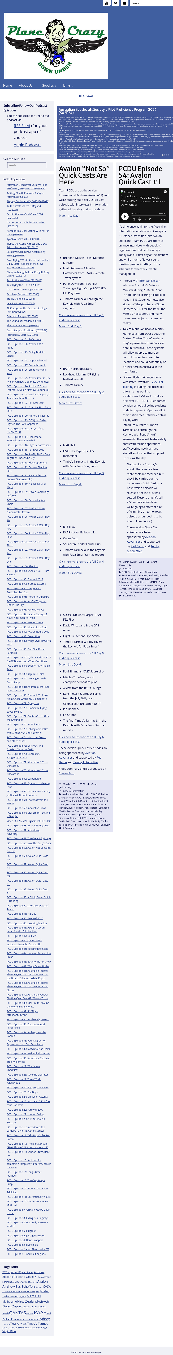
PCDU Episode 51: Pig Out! (21, 913)
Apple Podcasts (27, 144)
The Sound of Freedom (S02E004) (25, 321)
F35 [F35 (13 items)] (37, 1291)
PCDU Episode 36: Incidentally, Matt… (28, 1019)
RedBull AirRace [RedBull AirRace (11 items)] (24, 1319)
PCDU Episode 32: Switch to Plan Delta (28, 1049)
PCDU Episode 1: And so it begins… (26, 1254)
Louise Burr (73, 811)
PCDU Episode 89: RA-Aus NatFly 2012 (28, 631)
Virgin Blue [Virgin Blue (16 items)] (9, 1331)
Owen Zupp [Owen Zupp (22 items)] (11, 1306)
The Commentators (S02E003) (23, 325)
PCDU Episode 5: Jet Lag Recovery (25, 1235)
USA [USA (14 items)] (4, 1327)
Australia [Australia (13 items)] (25, 1281)
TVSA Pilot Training (78, 824)
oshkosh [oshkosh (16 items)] (43, 1301)
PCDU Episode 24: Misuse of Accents (27, 1096)
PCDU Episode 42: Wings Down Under (28, 966)
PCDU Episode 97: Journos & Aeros (26, 583)
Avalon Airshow (70, 794)
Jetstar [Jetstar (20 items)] (44, 1291)
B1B (93, 794)
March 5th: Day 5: (70, 573)
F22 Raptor (95, 800)
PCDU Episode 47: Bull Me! (22, 936)
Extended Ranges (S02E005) (22, 316)
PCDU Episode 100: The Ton (22, 566)
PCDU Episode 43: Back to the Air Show (29, 961)
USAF (91, 824)
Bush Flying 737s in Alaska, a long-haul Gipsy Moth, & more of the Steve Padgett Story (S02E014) (28, 263)
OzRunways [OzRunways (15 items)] (27, 1306)
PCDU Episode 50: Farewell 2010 (25, 918)
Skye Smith (88, 821)
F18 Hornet (138, 578)
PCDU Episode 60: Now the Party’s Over (29, 843)
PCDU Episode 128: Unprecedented (27, 360)
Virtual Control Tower (155, 592)
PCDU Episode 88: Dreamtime (23, 636)
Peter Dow (131, 585)
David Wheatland (68, 800)
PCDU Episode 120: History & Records (28, 415)
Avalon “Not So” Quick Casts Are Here (84, 175)
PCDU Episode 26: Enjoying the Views (28, 1087)
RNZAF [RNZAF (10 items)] (35, 1319)
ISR (71, 807)
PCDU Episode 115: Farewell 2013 (26, 449)
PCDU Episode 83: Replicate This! (25, 674)
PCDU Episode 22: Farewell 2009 (25, 1109)
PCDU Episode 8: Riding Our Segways (27, 1218)
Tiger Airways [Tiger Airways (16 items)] (18, 1323)
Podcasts (127, 568)
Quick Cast (75, 817)
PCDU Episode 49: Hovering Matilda (27, 923)
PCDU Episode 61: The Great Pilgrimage (29, 838)
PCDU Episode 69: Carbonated (24, 778)
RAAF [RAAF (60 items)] (40, 1312)
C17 (129, 578)
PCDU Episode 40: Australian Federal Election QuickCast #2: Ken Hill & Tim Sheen (27, 986)
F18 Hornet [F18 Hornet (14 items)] (28, 1291)
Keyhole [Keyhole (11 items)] (22, 1296)
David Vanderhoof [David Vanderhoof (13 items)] (12, 1291)
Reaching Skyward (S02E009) (23, 294)
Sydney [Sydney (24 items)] (44, 1318)
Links (67, 85)
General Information (73, 790)
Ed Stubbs (83, 800)
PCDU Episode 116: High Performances (29, 445)
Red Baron (137, 546)
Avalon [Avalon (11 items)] (34, 1282)
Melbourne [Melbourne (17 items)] (9, 1301)
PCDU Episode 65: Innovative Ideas (26, 808)
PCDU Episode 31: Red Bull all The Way (28, 1053)
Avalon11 (84, 794)
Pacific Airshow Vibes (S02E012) (24, 280)
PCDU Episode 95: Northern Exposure (28, 596)
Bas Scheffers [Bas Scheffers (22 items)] (25, 1286)
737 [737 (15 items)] (4, 1272)
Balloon (105, 794)
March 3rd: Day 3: (70, 403)
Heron (82, 804)
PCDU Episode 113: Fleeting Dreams (27, 462)
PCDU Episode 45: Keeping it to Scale (27, 948)
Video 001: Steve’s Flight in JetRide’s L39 (29, 821)
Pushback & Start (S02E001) (22, 334)
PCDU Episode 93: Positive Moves (25, 609)
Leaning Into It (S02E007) (21, 303)
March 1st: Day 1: (70, 216)
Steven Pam (66, 773)
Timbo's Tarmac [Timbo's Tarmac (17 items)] (37, 1323)
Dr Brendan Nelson (147, 281)
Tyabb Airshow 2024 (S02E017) (24, 239)
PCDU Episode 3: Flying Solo (22, 1244)
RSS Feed (22, 125)
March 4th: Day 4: (70, 484)
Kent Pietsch (91, 807)
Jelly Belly (78, 807)
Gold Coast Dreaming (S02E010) (24, 289)
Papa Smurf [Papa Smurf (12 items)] (40, 1306)
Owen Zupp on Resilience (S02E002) (27, 330)
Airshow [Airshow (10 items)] (38, 1277)
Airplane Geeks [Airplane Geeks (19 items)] (24, 1277)
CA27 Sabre (83, 797)
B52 (98, 794)
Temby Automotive (85, 762)
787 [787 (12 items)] (13, 1272)
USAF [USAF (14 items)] (11, 1327)
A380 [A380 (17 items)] (18, 1272)
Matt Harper (86, 811)
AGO (124, 572)
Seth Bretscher (73, 821)
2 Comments (69, 828)
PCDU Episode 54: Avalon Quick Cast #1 (140, 175)
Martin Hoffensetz (139, 582)
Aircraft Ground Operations (142, 572)
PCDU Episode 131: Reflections (24, 339)
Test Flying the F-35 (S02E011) (23, 285)
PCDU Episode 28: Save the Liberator (27, 1074)
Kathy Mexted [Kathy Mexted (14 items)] (10, 1296)
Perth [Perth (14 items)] (5, 1313)
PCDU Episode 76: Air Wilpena (23, 724)
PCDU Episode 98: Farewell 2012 (25, 579)
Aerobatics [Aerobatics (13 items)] (27, 1272)
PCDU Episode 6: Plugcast (21, 1230)
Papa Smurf (89, 814)
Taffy (97, 821)
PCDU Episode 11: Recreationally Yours (28, 1196)
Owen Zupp (76, 814)
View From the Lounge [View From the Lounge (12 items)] (35, 1327)
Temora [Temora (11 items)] (6, 1324)
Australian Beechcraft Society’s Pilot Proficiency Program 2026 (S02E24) (108, 111)
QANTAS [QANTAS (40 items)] (17, 1313)
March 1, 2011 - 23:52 (74, 784)
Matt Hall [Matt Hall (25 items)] (34, 1296)
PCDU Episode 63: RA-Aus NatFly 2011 (28, 825)
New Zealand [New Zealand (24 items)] (27, 1301)
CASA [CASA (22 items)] (47, 1286)
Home (7, 85)
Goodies (48, 85)
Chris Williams (97, 797)
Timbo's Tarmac (135, 588)
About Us (25, 85)
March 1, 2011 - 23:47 (134, 561)
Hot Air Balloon (95, 804)
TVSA (147, 588)
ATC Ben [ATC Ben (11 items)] (16, 1282)
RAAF (85, 817)
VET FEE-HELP (102, 824)
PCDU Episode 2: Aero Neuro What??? (28, 1249)
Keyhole (149, 578)
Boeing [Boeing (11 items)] (39, 1287)
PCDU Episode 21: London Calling (25, 1114)
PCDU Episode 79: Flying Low (23, 703)
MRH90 (153, 582)
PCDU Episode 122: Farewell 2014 (26, 402)
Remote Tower (96, 817)
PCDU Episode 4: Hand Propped (25, 1240)
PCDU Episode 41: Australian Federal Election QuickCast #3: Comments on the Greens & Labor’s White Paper (27, 974)
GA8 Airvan (72, 804)
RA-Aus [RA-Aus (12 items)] (29, 1313)
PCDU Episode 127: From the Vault (26, 365)
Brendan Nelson (67, 797)
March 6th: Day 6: (70, 664)
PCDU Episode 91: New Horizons (25, 622)
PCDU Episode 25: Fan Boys (22, 1092)
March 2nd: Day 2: (70, 326)
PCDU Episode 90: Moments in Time (27, 627)
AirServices (124, 575)
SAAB (61, 821)
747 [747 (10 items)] (8, 1272)
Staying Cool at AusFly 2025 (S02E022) (28, 201)
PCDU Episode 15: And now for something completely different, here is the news (29, 1164)
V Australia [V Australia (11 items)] (19, 1327)
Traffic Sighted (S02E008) (21, 298)
